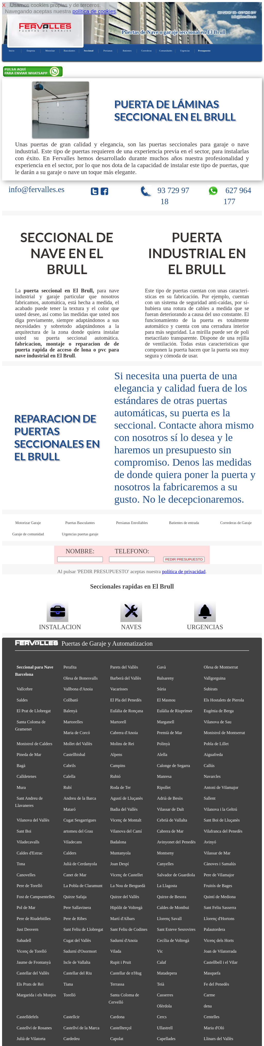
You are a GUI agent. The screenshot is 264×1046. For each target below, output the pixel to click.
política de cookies (94, 11)
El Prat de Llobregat (34, 710)
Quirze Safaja (75, 896)
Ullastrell (165, 1027)
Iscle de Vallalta (76, 962)
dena (208, 1006)
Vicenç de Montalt (125, 820)
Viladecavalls (28, 842)
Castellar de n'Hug (125, 973)
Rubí (67, 787)
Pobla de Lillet (216, 743)
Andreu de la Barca (79, 798)
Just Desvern (27, 929)
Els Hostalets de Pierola (224, 700)
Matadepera (167, 973)
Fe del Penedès (216, 984)
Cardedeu (71, 1038)
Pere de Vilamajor (219, 874)
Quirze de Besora (171, 896)
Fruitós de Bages (218, 885)
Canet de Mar (74, 874)
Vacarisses (119, 689)
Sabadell (24, 940)
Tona (21, 863)
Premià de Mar (169, 732)
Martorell (118, 721)
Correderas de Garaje (236, 523)
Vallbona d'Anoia (78, 689)
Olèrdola (164, 1006)
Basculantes (69, 50)
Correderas (146, 50)
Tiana (68, 984)
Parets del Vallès (124, 667)
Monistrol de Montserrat (224, 732)
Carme (209, 995)
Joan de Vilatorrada (220, 951)
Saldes (22, 700)
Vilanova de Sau (217, 721)
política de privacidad (183, 571)
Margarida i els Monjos (36, 995)
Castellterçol (120, 1027)
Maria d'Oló (214, 1027)
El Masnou (166, 700)
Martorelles (73, 721)
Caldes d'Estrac (30, 853)
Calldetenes (26, 776)
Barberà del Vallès (125, 678)
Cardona (117, 1016)
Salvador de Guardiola (176, 874)
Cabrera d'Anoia (124, 732)
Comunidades (165, 50)
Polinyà (163, 743)
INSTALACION (60, 623)
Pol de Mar (26, 907)
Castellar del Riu (77, 973)
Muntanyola (120, 853)
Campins (117, 765)
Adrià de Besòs (170, 798)
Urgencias (185, 50)
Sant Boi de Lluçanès (222, 820)
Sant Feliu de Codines (128, 929)
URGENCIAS (205, 623)
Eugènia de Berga (219, 710)
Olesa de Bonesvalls (80, 678)
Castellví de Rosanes (34, 1027)
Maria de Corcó (76, 732)
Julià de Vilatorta (31, 1038)
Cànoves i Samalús (220, 863)
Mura (21, 787)
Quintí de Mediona (220, 896)
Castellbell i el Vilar (220, 962)
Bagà (21, 765)
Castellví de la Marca (81, 1027)
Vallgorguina (214, 678)
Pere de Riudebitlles (34, 918)
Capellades (166, 1038)
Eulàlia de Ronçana (126, 710)
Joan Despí (119, 863)
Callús (209, 765)
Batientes (127, 50)
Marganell (165, 721)
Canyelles (165, 863)
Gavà (161, 667)
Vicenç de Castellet (126, 874)
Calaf (161, 962)
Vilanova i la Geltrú (220, 809)
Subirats (211, 689)
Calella (69, 776)
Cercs (162, 1016)
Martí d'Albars (122, 918)
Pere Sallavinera (77, 907)
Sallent (209, 798)
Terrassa (117, 984)
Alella (162, 754)
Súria (161, 689)
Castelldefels (28, 1016)
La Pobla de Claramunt (82, 885)
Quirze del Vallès (124, 896)
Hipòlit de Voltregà (126, 907)
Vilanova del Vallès (33, 820)
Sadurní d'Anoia (123, 940)
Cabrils (69, 765)
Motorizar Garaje (28, 523)
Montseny (165, 853)
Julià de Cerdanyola (80, 863)
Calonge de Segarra (173, 765)
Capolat (116, 1038)
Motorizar (50, 50)
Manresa (164, 776)
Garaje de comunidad (28, 534)
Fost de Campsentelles (36, 896)
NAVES (131, 623)
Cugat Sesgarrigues (79, 820)
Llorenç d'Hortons (219, 918)
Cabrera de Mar (170, 831)
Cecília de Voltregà (173, 940)
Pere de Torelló (30, 885)
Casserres (165, 995)
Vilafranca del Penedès (223, 831)
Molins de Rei (122, 743)
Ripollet (164, 787)
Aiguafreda (213, 754)
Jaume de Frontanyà (34, 962)
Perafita (70, 667)
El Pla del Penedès (125, 700)
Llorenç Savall (169, 918)
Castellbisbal (74, 754)
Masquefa (212, 973)
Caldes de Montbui (173, 907)
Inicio (11, 50)
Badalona (118, 842)
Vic (160, 951)
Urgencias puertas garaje (80, 534)
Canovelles (26, 874)
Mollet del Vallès (77, 743)
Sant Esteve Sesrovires (176, 929)
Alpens (116, 754)
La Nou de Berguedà (127, 885)
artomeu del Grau (78, 831)
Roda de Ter (120, 787)
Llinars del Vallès (218, 1038)
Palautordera (214, 929)
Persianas (107, 50)
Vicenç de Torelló (32, 951)
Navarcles (212, 776)
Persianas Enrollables (132, 523)
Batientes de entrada (184, 523)
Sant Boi (24, 831)
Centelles (211, 1016)
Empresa (31, 50)
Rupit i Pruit (120, 962)
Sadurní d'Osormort (80, 951)
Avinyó (210, 842)
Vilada (115, 951)
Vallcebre (25, 689)
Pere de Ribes (75, 918)
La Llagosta (167, 885)
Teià (160, 984)
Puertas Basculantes (80, 523)
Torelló (69, 995)
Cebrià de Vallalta (172, 820)
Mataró (69, 809)
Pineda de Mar (29, 754)
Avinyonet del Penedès (176, 842)
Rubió (115, 776)
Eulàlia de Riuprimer (174, 710)
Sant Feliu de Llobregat (83, 929)
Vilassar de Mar (217, 853)
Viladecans (72, 842)
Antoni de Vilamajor (221, 787)
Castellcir (71, 1016)
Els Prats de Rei (30, 984)
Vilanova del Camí (126, 831)
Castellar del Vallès (33, 973)
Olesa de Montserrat (221, 667)
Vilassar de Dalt (170, 809)
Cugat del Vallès (77, 940)
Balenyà (70, 710)
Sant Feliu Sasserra (220, 907)
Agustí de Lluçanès (126, 798)
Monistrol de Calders (34, 743)
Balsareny (165, 678)
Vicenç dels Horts (219, 940)
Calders (69, 853)
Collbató (70, 700)
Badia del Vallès (123, 809)
